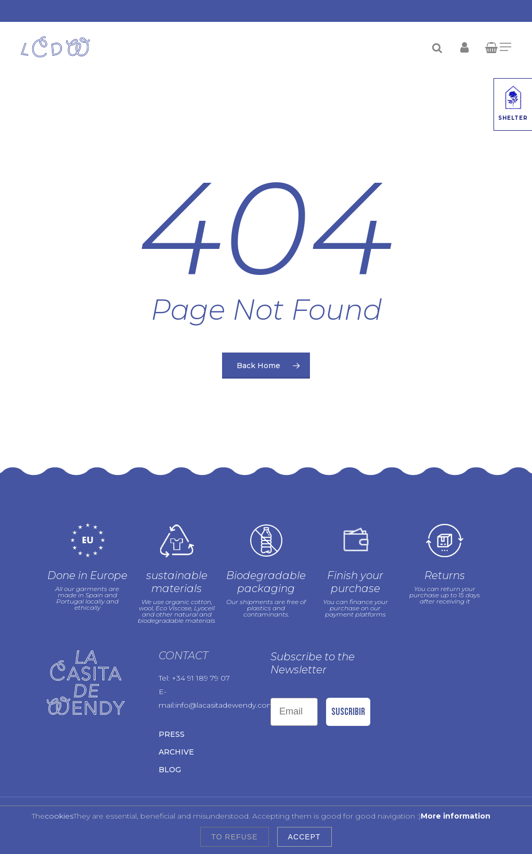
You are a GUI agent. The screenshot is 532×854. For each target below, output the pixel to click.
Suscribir (348, 712)
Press (172, 734)
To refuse (234, 837)
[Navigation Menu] (505, 47)
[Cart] (494, 47)
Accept (304, 837)
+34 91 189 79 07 (201, 678)
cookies (59, 816)
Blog (170, 769)
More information (455, 816)
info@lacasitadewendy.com (225, 705)
